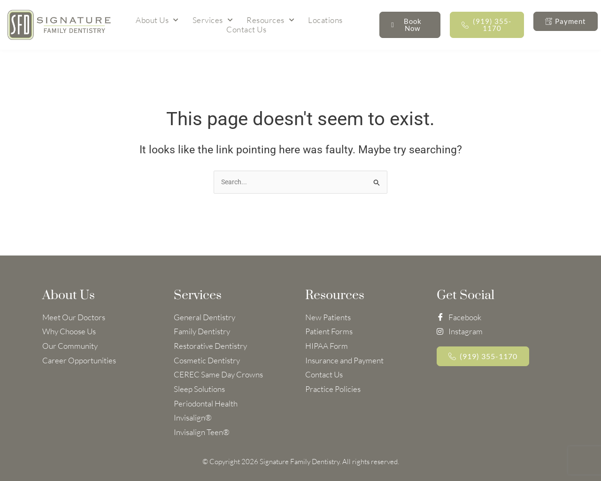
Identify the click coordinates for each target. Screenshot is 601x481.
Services (213, 20)
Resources (270, 20)
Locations (325, 20)
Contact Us (246, 29)
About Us (157, 20)
